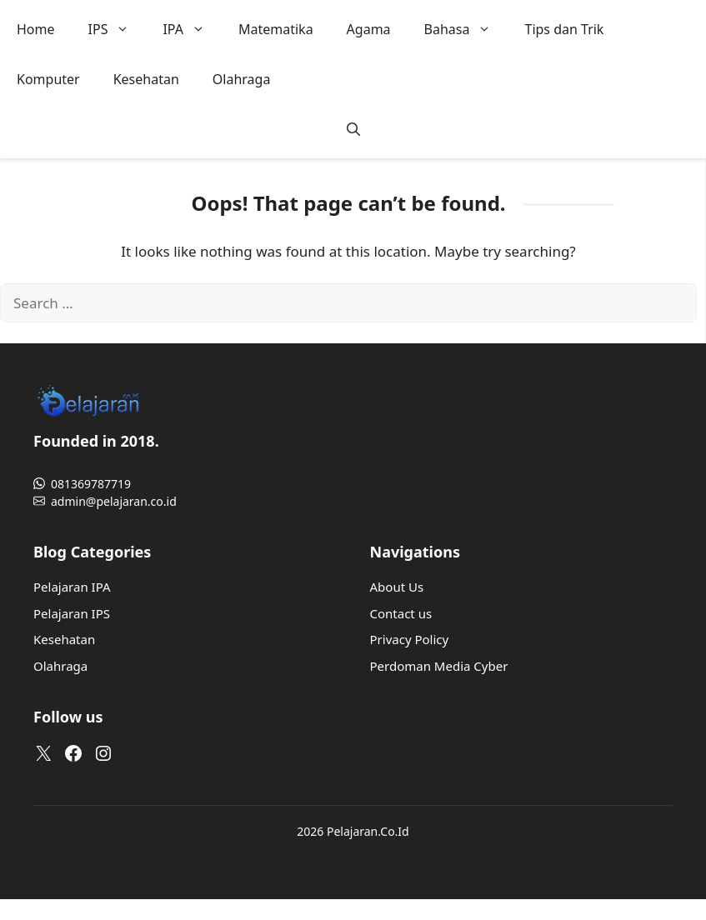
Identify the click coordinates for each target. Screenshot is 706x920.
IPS (117, 29)
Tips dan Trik (563, 29)
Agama (369, 29)
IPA (192, 29)
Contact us (401, 613)
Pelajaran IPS (71, 613)
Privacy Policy (409, 639)
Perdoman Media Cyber (439, 666)
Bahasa (466, 29)
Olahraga (242, 79)
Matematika (275, 29)
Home (36, 29)
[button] (353, 129)
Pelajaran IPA (72, 586)
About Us (397, 586)
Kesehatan (146, 79)
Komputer (48, 79)
